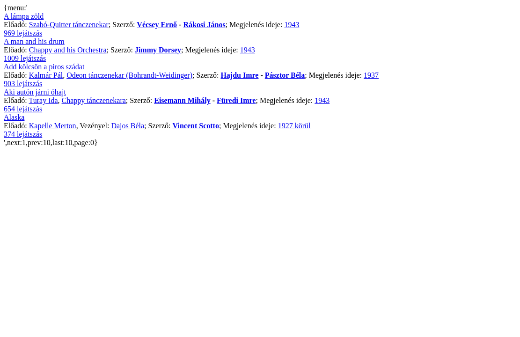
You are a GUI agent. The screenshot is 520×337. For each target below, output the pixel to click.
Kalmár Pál (46, 75)
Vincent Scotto (196, 126)
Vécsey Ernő (157, 25)
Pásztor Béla (285, 75)
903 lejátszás (23, 84)
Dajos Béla (127, 126)
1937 (371, 75)
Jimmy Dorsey (158, 50)
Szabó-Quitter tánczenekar (69, 25)
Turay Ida (43, 100)
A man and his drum (34, 41)
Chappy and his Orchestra (68, 50)
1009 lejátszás (25, 58)
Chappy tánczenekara (94, 100)
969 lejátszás (23, 33)
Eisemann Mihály (182, 100)
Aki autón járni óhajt (35, 92)
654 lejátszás (23, 109)
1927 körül (294, 126)
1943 (291, 25)
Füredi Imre (236, 100)
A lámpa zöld (24, 16)
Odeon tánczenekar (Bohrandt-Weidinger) (129, 75)
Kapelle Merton (52, 126)
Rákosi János (204, 25)
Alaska (14, 117)
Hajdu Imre (239, 75)
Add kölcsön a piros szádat (44, 67)
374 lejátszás (23, 134)
